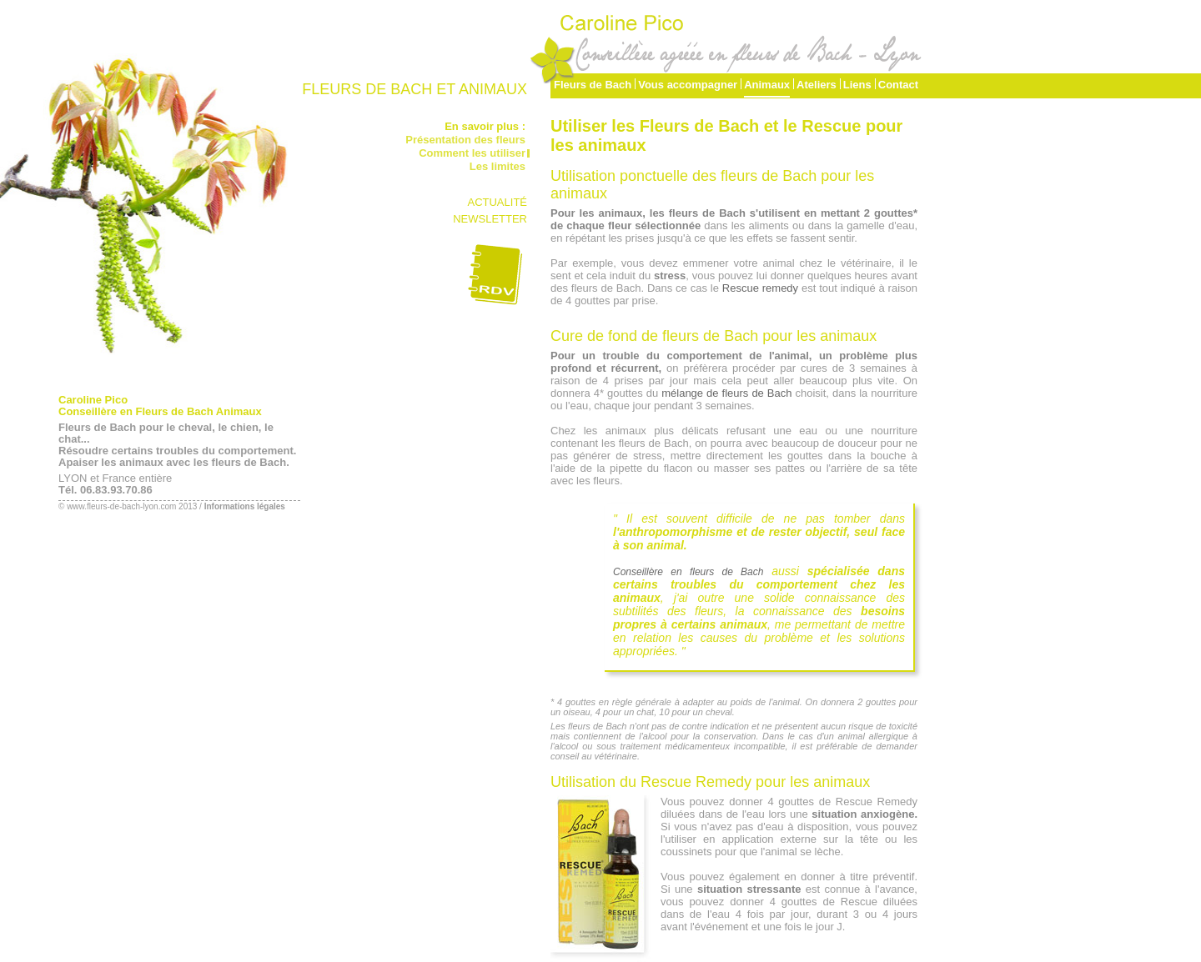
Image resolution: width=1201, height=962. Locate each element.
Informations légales (244, 506)
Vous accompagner (687, 84)
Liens (857, 84)
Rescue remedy (760, 288)
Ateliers (816, 84)
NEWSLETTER (490, 219)
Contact (898, 84)
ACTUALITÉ (497, 202)
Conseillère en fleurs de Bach (688, 572)
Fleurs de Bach (592, 84)
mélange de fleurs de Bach (726, 393)
